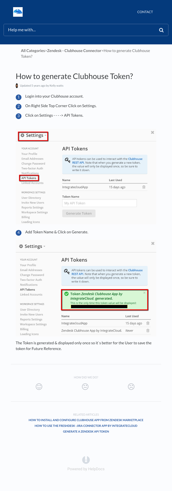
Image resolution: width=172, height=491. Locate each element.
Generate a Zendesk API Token (86, 431)
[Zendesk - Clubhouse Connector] (74, 50)
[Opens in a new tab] (86, 460)
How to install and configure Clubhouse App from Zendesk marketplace (86, 420)
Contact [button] (145, 12)
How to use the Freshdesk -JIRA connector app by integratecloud (86, 426)
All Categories (33, 50)
